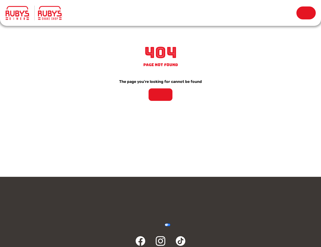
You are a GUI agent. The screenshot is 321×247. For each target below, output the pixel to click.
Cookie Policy (178, 225)
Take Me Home (160, 94)
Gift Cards (121, 193)
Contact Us (43, 193)
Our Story (209, 13)
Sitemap (187, 225)
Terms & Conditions (143, 225)
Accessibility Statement (152, 225)
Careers (278, 193)
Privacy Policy (134, 225)
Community (43, 204)
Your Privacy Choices (162, 225)
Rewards (267, 13)
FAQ (121, 204)
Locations (150, 13)
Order (306, 12)
